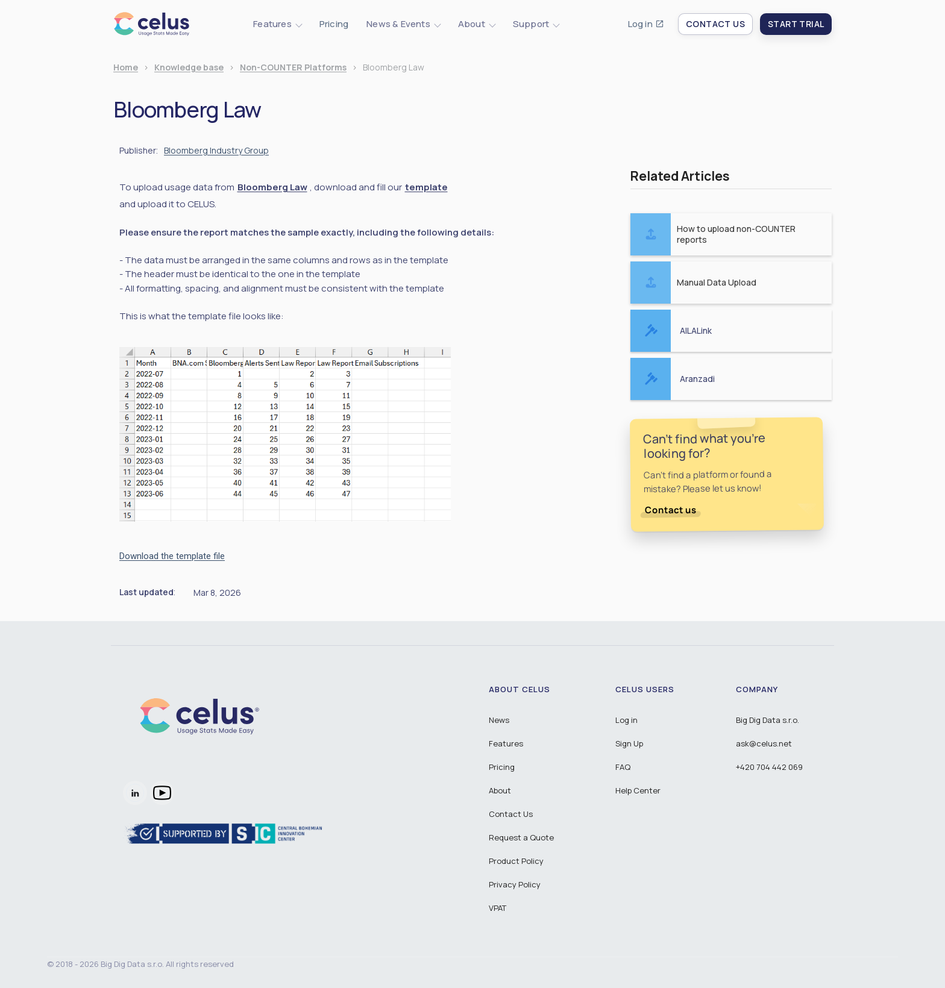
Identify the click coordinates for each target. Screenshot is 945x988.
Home (125, 68)
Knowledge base (189, 68)
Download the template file (172, 556)
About (500, 790)
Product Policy (516, 860)
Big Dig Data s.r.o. (767, 719)
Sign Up (629, 743)
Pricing (333, 24)
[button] (277, 24)
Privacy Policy (515, 884)
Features (506, 743)
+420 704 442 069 (769, 766)
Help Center (638, 790)
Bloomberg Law (272, 187)
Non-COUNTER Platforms (293, 68)
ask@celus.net (764, 743)
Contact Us (511, 813)
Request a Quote (521, 837)
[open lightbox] (285, 434)
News (499, 719)
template (426, 187)
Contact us (671, 510)
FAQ (622, 766)
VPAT (497, 907)
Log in (640, 24)
